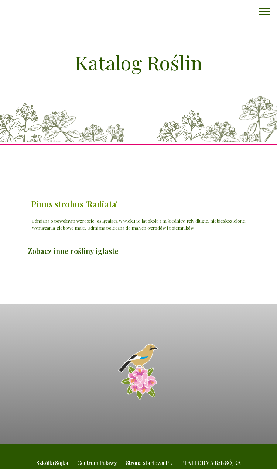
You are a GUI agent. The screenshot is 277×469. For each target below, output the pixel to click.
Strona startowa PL (149, 462)
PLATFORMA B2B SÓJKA (211, 462)
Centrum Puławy (97, 462)
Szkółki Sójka (52, 462)
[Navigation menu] (264, 11)
